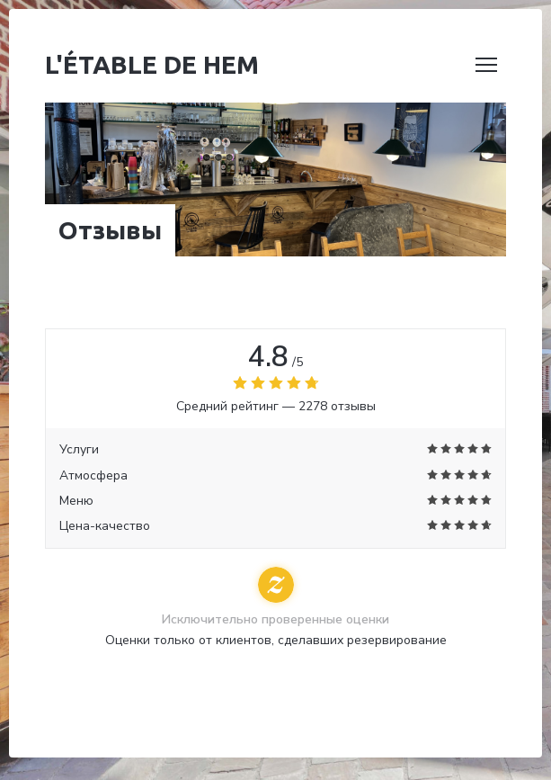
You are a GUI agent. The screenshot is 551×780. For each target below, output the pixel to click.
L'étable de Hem (152, 64)
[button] (486, 65)
